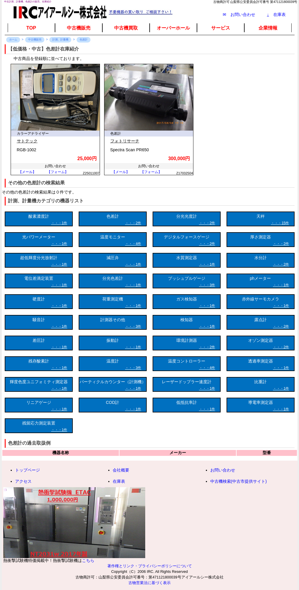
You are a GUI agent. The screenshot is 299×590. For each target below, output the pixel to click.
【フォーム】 (57, 172)
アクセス (23, 481)
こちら (88, 560)
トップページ (27, 470)
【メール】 (27, 172)
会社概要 (121, 470)
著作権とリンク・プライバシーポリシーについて (149, 566)
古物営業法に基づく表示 (149, 583)
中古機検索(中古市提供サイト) (238, 481)
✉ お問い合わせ (239, 14)
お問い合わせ (222, 470)
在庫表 (276, 14)
